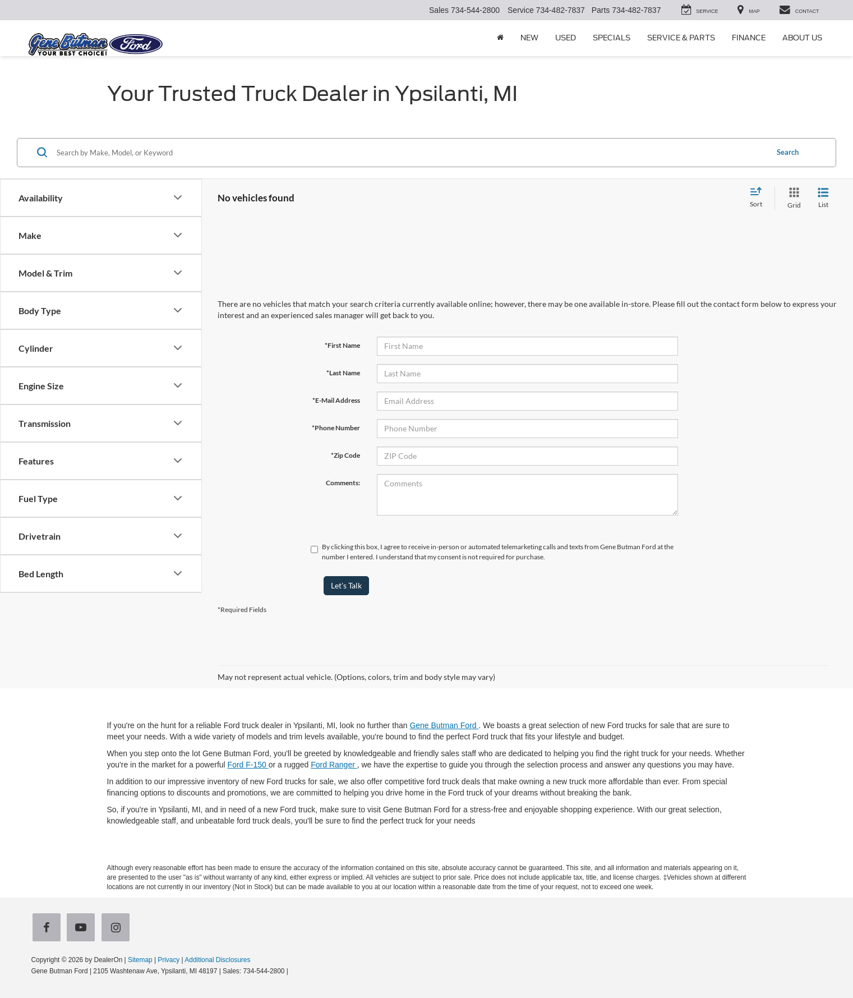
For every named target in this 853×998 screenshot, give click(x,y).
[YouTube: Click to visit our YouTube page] (83, 928)
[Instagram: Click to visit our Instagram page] (118, 928)
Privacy (168, 960)
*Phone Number (336, 428)
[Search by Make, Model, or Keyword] (411, 152)
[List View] (823, 198)
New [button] (529, 38)
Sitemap (140, 960)
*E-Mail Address (336, 400)
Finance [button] (749, 38)
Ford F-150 (248, 764)
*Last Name (343, 373)
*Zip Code (345, 455)
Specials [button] (611, 38)
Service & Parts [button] (681, 38)
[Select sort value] (759, 198)
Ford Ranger (334, 764)
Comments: (343, 483)
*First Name (342, 345)
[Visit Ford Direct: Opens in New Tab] (293, 971)
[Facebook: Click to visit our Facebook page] (49, 928)
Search (788, 152)
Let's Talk (346, 585)
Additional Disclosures (217, 960)
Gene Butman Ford (443, 725)
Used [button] (565, 38)
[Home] (500, 38)
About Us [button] (802, 38)
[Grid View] (791, 198)
